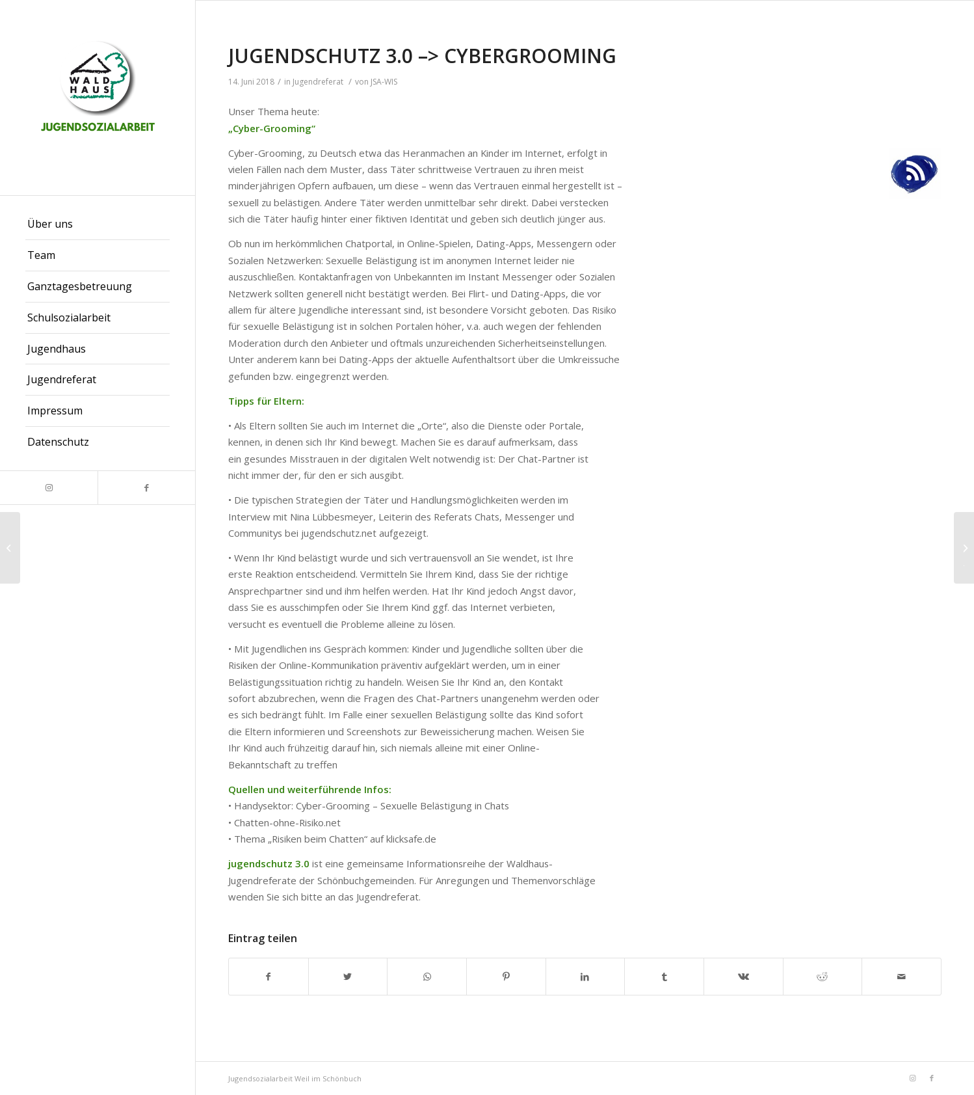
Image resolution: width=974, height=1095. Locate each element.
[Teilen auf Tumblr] (664, 976)
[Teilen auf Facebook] (268, 976)
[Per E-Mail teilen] (901, 976)
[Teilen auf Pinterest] (506, 976)
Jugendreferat (318, 81)
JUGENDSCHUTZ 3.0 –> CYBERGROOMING (422, 55)
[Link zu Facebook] (146, 487)
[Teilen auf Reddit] (822, 976)
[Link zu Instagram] (49, 487)
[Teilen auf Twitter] (348, 976)
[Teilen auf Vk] (743, 976)
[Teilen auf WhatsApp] (427, 976)
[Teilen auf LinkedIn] (585, 976)
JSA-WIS (384, 81)
